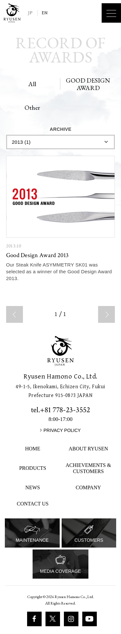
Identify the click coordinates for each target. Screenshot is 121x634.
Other (32, 107)
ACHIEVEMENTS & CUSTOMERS (88, 468)
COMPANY (88, 487)
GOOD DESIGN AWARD (88, 84)
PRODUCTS (32, 468)
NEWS (32, 487)
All (32, 84)
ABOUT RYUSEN (88, 448)
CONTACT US (32, 503)
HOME (32, 448)
